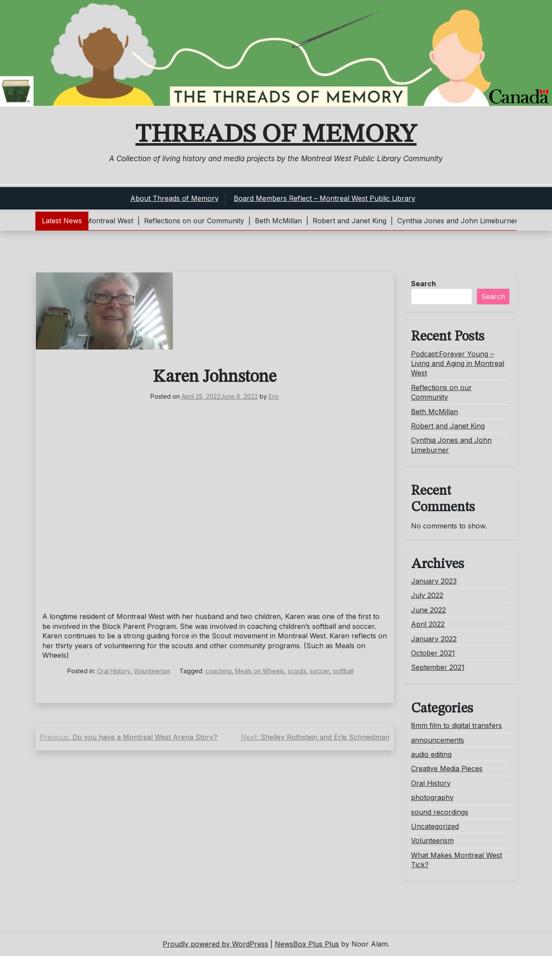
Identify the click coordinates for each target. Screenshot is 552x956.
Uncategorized (435, 826)
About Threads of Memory (174, 198)
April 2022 (428, 624)
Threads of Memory (276, 135)
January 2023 (434, 581)
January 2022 (434, 638)
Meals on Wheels (259, 671)
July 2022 (427, 595)
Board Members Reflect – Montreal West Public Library (324, 198)
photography (432, 797)
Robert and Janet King (448, 426)
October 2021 (433, 653)
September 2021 (437, 667)
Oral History (113, 671)
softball (343, 671)
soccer (319, 671)
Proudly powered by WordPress (215, 944)
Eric (274, 396)
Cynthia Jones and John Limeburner (451, 445)
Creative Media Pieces (447, 768)
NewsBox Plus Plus (307, 944)
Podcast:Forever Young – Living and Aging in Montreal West (457, 364)
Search (423, 283)
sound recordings (439, 812)
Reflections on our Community (441, 392)
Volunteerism (152, 671)
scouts (297, 671)
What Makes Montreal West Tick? (456, 860)
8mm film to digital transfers (456, 725)
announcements (437, 740)
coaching (218, 671)
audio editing (431, 754)
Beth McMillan (434, 411)
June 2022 (428, 610)
